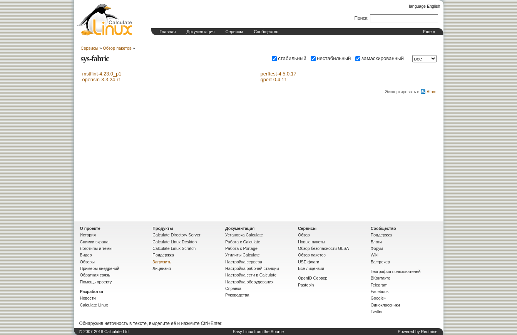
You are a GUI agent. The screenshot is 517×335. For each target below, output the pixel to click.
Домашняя (104, 19)
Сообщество (266, 31)
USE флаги (308, 262)
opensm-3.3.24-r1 (101, 79)
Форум (377, 248)
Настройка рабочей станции (252, 268)
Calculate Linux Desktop (174, 242)
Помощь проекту (96, 282)
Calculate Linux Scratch (174, 248)
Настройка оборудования (249, 282)
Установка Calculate (244, 235)
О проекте (90, 228)
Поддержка (163, 255)
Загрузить (161, 262)
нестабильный (331, 58)
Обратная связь (95, 275)
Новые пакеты (311, 242)
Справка (233, 288)
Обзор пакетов (117, 48)
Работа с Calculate (242, 242)
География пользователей (396, 271)
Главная (168, 31)
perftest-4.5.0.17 (278, 74)
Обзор (304, 235)
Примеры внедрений (99, 268)
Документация (200, 31)
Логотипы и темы (96, 248)
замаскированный (379, 58)
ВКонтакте (380, 278)
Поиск (361, 18)
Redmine (429, 331)
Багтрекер (380, 262)
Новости (88, 298)
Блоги (376, 242)
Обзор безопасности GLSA (323, 248)
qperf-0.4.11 (274, 79)
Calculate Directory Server (176, 235)
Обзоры (87, 262)
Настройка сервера (243, 262)
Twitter (377, 311)
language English (424, 6)
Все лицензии (311, 268)
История (88, 235)
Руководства (237, 295)
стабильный (289, 58)
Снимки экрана (94, 242)
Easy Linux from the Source (258, 331)
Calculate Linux (94, 305)
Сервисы (234, 31)
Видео (86, 255)
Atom (431, 91)
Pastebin (306, 285)
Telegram (379, 285)
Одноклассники (385, 305)
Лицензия (161, 268)
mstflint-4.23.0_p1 (102, 74)
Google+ (378, 298)
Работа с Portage (241, 248)
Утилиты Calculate (242, 255)
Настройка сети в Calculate (250, 275)
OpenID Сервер (313, 278)
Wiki (374, 255)
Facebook (380, 291)
